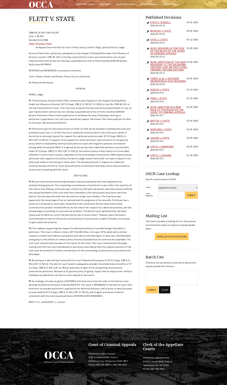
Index (31, 43)
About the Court (85, 4)
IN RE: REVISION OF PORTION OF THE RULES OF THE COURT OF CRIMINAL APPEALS (167, 51)
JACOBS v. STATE (160, 138)
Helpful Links (170, 4)
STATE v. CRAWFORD (162, 146)
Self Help (105, 4)
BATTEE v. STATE (160, 120)
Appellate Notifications (171, 236)
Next (49, 43)
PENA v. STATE (158, 98)
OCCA (59, 355)
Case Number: (149, 194)
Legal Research (149, 4)
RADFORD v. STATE (161, 129)
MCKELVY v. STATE (160, 31)
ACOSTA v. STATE (160, 89)
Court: (148, 187)
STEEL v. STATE (159, 39)
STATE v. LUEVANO (160, 155)
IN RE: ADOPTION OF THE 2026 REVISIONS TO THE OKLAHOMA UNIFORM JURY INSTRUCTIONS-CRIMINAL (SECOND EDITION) (168, 65)
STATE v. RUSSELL (160, 22)
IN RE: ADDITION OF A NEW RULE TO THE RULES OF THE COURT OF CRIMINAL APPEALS (167, 109)
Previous (40, 43)
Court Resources (125, 4)
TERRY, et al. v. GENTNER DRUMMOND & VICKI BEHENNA (168, 80)
